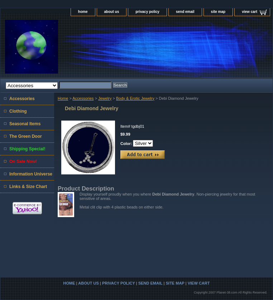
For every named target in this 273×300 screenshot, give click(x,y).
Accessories (83, 98)
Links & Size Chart (28, 186)
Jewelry (104, 98)
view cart (249, 12)
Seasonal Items (24, 123)
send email (185, 12)
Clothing (18, 111)
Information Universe (30, 174)
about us (111, 12)
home (83, 12)
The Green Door (25, 136)
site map (218, 12)
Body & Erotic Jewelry (135, 98)
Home (63, 98)
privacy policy (147, 12)
